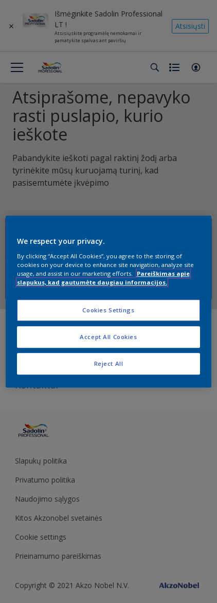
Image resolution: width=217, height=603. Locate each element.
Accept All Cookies (108, 337)
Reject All (108, 363)
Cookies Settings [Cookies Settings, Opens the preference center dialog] (108, 310)
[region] (109, 301)
